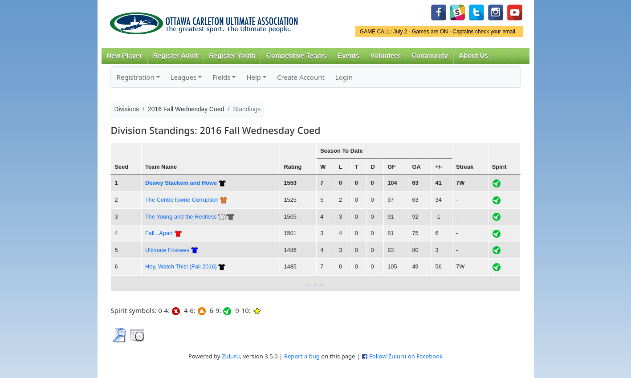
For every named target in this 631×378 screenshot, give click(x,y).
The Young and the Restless (180, 216)
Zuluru (231, 356)
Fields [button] (221, 77)
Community (429, 55)
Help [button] (253, 77)
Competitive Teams (296, 55)
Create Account (301, 77)
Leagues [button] (184, 77)
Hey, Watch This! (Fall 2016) (181, 266)
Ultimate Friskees (167, 250)
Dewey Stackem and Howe (181, 182)
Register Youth (232, 55)
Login (344, 77)
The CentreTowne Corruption (182, 199)
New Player (124, 55)
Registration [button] (135, 77)
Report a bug (302, 356)
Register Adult (175, 55)
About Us (474, 55)
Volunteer (385, 55)
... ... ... (315, 283)
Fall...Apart (159, 233)
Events (348, 55)
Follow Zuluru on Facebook (406, 356)
